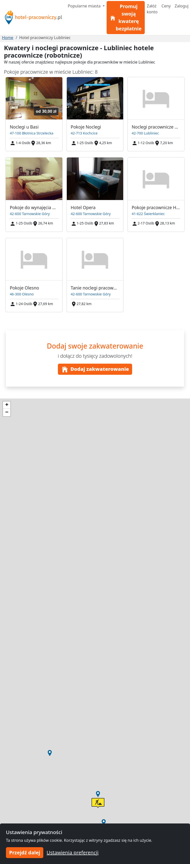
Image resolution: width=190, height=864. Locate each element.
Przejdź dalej (24, 852)
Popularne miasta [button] (85, 6)
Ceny (166, 6)
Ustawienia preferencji (72, 852)
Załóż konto (152, 9)
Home (7, 37)
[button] (98, 794)
